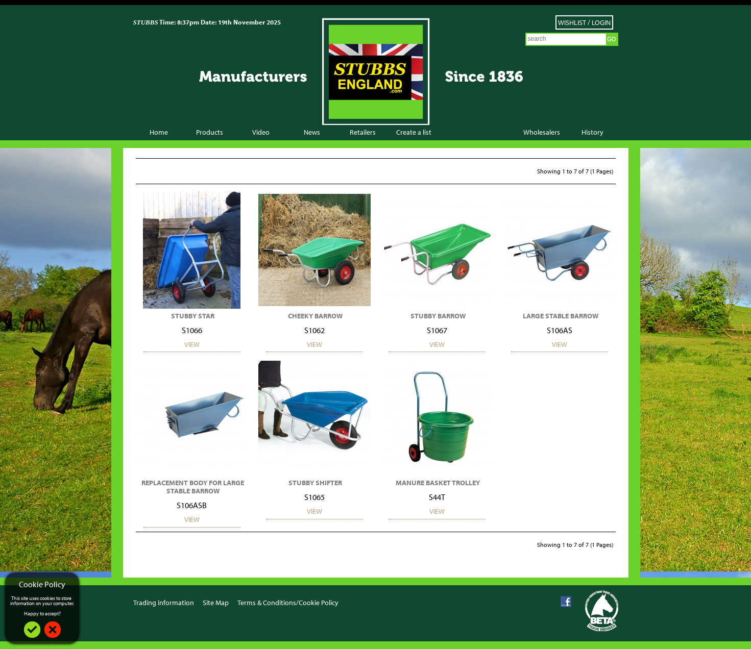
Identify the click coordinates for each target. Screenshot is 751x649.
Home (159, 132)
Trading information (163, 602)
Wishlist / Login (584, 22)
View (192, 344)
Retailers (363, 132)
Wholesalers (541, 132)
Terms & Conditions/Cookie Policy (287, 602)
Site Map (216, 602)
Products (209, 132)
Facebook (566, 601)
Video (261, 132)
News (312, 132)
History (592, 132)
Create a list (413, 132)
